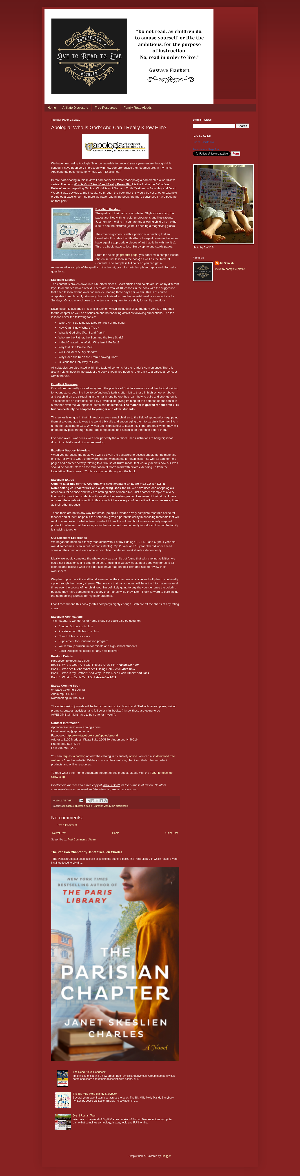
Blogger (166, 1156)
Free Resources (106, 107)
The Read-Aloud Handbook (89, 1072)
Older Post (171, 833)
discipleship (122, 806)
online (133, 756)
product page (129, 254)
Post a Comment (67, 825)
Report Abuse (234, 166)
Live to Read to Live (204, 142)
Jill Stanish (227, 263)
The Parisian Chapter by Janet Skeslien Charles (86, 852)
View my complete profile (230, 269)
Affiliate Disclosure (75, 107)
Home (52, 107)
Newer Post (59, 833)
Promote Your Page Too (206, 149)
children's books (83, 806)
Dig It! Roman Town (84, 1115)
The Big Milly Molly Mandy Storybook (95, 1093)
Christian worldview (104, 806)
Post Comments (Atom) (82, 839)
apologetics (67, 806)
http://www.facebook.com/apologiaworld (92, 735)
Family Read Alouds (138, 107)
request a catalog (73, 756)
